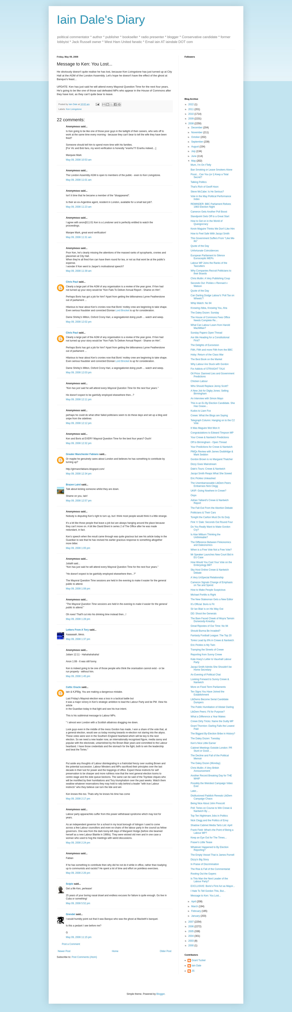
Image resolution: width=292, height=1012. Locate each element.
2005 (191, 931)
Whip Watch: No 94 (201, 303)
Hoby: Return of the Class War (207, 354)
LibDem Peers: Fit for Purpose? (208, 711)
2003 (191, 940)
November (197, 132)
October (196, 137)
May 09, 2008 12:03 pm (78, 372)
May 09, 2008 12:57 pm (78, 500)
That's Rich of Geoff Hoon (204, 186)
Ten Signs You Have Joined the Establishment (207, 693)
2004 (191, 936)
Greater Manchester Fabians (82, 454)
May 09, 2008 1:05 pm (78, 548)
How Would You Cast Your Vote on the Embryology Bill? (211, 564)
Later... (194, 791)
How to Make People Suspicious (208, 589)
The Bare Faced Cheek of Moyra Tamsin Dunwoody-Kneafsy (212, 620)
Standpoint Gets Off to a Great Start (210, 216)
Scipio (69, 883)
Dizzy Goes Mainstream (203, 464)
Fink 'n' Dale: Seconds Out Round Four (212, 522)
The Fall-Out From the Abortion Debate (212, 508)
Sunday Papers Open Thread (206, 332)
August (195, 146)
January (196, 915)
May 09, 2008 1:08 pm (78, 588)
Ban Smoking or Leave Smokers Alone (211, 169)
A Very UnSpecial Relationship (207, 577)
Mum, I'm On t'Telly (201, 164)
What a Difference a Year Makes (208, 716)
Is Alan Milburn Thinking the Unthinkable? (205, 536)
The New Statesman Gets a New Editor (212, 599)
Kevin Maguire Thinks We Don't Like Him (213, 228)
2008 (191, 123)
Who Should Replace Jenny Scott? (209, 386)
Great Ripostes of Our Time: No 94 (209, 626)
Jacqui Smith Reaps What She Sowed (211, 473)
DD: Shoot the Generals (203, 613)
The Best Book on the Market (206, 359)
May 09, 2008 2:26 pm (78, 872)
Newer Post (64, 951)
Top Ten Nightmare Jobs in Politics (209, 815)
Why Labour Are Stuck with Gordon (210, 364)
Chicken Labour (199, 381)
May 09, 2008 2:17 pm (78, 798)
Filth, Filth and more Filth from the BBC (212, 349)
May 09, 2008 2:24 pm (78, 842)
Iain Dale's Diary (101, 19)
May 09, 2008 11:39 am (78, 270)
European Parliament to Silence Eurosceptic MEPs (208, 257)
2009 (191, 118)
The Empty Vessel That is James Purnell (212, 854)
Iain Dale (196, 965)
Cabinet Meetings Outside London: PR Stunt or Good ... (211, 749)
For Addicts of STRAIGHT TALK (208, 368)
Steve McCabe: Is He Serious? (207, 191)
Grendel (70, 914)
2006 (191, 926)
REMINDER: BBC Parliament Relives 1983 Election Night (211, 205)
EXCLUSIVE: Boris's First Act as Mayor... (213, 886)
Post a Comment (71, 944)
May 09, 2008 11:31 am (78, 237)
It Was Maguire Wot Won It (205, 428)
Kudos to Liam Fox (201, 410)
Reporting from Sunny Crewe (206, 654)
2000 (191, 945)
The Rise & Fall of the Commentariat (210, 869)
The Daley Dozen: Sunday (205, 312)
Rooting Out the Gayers (203, 873)
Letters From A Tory (77, 629)
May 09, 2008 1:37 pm (78, 639)
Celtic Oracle (73, 687)
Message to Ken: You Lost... (206, 895)
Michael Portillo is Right (203, 594)
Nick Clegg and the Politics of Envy (209, 820)
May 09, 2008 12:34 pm (78, 473)
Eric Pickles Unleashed (203, 478)
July (193, 151)
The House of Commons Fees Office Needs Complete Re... (210, 319)
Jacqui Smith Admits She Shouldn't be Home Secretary (211, 668)
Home (115, 951)
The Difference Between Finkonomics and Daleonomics (211, 543)
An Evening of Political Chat (206, 674)
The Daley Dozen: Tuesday (205, 738)
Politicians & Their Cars (203, 512)
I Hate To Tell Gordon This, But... (208, 891)
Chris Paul (72, 281)
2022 (191, 104)
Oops (193, 495)
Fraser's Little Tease (201, 842)
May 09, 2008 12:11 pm (78, 399)
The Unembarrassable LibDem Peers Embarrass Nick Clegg (211, 484)
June (194, 156)
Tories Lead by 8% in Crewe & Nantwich (212, 640)
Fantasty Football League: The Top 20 (211, 635)
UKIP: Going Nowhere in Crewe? (208, 490)
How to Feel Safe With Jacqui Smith (210, 233)
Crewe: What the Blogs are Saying (209, 415)
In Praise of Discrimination (205, 864)
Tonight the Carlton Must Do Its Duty (210, 517)
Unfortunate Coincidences (205, 250)
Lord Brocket (122, 310)
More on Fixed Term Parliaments (208, 687)
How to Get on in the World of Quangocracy (206, 222)
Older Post (165, 951)
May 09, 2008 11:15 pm (78, 937)
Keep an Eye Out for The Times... (209, 837)
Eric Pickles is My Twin (203, 645)
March (195, 906)
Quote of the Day (200, 246)
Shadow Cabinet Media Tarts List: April (211, 825)
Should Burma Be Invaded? (205, 630)
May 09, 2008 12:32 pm (78, 443)
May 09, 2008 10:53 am (78, 159)
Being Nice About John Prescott (208, 803)
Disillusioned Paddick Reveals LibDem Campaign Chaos (211, 797)
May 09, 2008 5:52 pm (78, 903)
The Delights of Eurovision (205, 345)
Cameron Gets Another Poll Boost (209, 211)
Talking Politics (199, 182)
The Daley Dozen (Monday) (205, 763)
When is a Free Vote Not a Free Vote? (211, 549)
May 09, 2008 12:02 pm (78, 321)
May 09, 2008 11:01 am (78, 179)
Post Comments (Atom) (84, 957)
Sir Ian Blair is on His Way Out (207, 608)
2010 (191, 114)
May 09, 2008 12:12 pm (78, 423)
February (196, 911)
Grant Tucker (199, 960)
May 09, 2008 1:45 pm (78, 676)
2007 (191, 921)
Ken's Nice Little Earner (203, 743)
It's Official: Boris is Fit (202, 604)
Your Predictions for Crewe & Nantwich (211, 446)
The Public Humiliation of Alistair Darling (212, 707)
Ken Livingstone (74, 109)
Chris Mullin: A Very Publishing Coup (210, 278)
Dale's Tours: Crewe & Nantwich (208, 468)
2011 (191, 109)
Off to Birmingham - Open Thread (209, 442)
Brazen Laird (73, 484)
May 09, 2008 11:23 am (78, 206)
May (193, 160)
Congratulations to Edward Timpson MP (212, 432)
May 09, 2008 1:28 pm (78, 619)
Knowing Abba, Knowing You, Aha (209, 308)
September (197, 141)
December (197, 127)
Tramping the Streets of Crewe (207, 649)
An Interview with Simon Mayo (207, 398)
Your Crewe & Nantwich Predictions (210, 437)
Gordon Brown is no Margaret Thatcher (212, 459)
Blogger (160, 994)
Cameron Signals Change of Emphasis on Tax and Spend (212, 584)
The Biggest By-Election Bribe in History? (213, 733)
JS (193, 970)
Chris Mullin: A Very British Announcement (205, 769)
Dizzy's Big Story (200, 859)
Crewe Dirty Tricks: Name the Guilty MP (212, 721)
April (194, 901)
